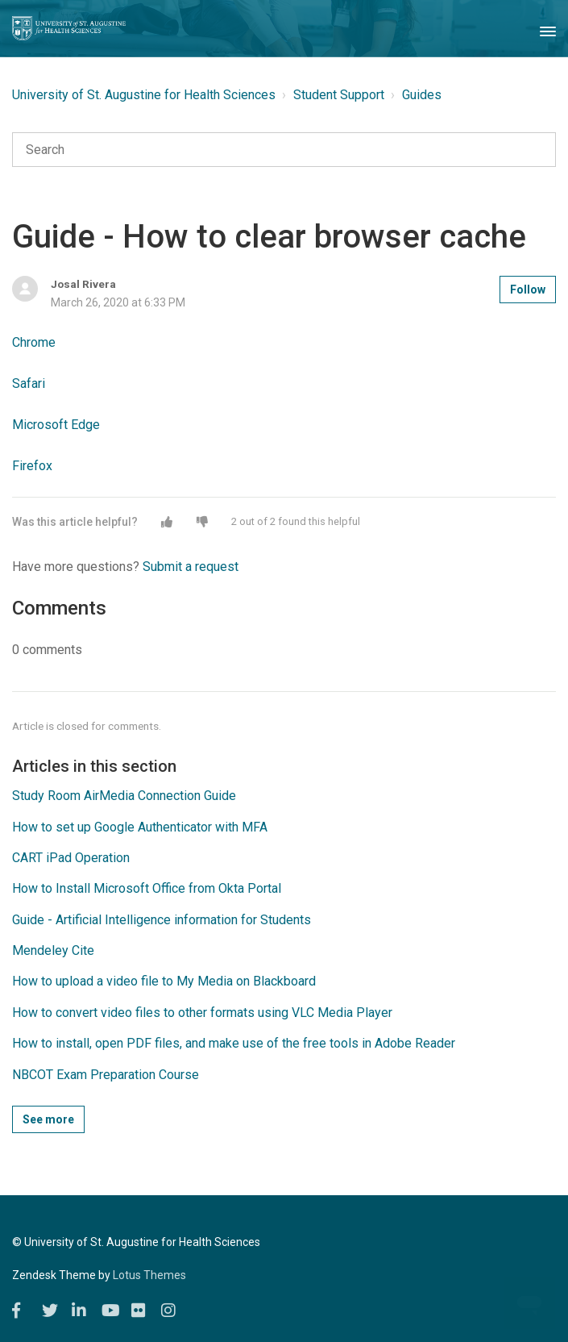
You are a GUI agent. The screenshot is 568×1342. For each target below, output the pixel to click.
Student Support (338, 94)
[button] (167, 522)
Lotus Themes (149, 1275)
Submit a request (190, 566)
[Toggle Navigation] (548, 28)
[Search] (284, 150)
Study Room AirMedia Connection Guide (124, 795)
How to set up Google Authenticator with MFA (139, 827)
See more (48, 1119)
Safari (28, 383)
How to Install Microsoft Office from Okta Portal (146, 888)
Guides (422, 94)
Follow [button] (527, 289)
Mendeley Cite (53, 950)
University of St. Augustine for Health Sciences (144, 94)
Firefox (32, 465)
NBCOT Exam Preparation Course (105, 1074)
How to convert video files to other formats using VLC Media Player (202, 1012)
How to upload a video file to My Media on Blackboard (164, 981)
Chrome (34, 342)
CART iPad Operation (71, 857)
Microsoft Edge (56, 424)
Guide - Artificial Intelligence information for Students (161, 919)
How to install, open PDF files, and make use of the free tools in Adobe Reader (233, 1043)
